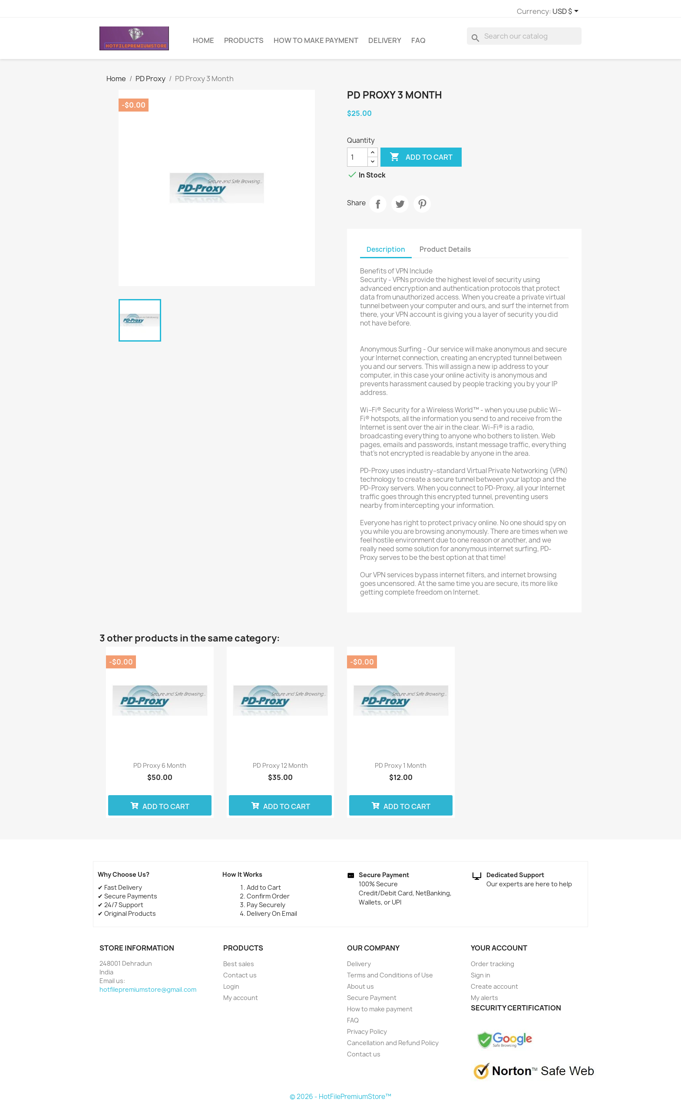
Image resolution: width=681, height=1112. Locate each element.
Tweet (400, 208)
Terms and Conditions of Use (390, 979)
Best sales (238, 968)
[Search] (524, 40)
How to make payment (316, 44)
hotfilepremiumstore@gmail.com (147, 993)
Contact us (240, 979)
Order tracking (492, 968)
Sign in (480, 979)
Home (203, 44)
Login (231, 990)
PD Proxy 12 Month (280, 769)
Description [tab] (386, 253)
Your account (499, 952)
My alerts (484, 1001)
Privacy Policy (367, 1035)
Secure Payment (372, 1001)
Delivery (384, 44)
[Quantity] (357, 161)
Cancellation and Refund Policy (393, 1047)
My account (240, 1001)
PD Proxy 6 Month (159, 769)
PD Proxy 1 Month (400, 769)
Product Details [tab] (445, 253)
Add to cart (421, 161)
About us (360, 990)
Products (244, 44)
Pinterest (422, 208)
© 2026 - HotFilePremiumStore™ (340, 1100)
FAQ (418, 44)
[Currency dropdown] (460, 12)
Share (378, 208)
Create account (494, 990)
